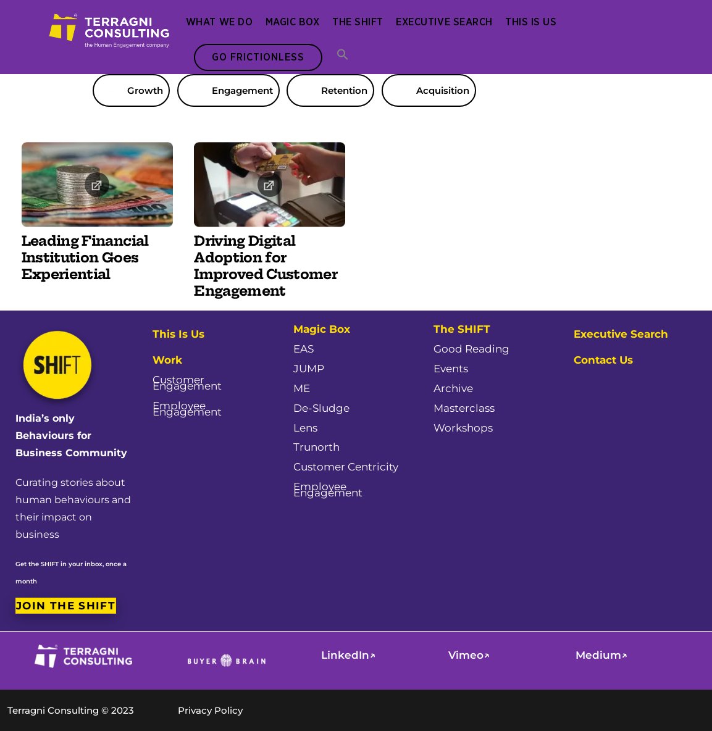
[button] (342, 56)
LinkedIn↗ (348, 655)
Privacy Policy (210, 710)
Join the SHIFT (65, 605)
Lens (305, 428)
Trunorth (316, 447)
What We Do (219, 22)
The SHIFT (357, 22)
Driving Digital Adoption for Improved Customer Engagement (265, 266)
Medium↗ (601, 655)
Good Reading (471, 349)
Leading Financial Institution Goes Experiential (85, 258)
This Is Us (530, 22)
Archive (453, 388)
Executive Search (444, 22)
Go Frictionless (258, 57)
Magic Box (293, 22)
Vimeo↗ (469, 655)
